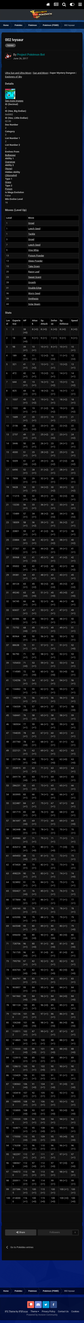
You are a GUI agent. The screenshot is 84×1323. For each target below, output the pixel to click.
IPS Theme (10, 1311)
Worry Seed (34, 293)
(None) (8, 168)
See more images (14, 100)
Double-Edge (35, 287)
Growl (31, 223)
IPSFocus (23, 1311)
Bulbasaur (10, 155)
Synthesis (33, 298)
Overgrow (10, 161)
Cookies (75, 1311)
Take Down (34, 266)
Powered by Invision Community (42, 1315)
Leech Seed (34, 228)
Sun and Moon (40, 72)
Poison (8, 188)
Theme (34, 1311)
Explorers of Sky (13, 76)
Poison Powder (36, 255)
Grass (8, 182)
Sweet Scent (34, 277)
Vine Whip (33, 250)
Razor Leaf (34, 271)
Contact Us (63, 1311)
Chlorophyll (11, 175)
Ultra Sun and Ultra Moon (18, 72)
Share (20, 1232)
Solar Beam (34, 304)
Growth (32, 282)
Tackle (31, 234)
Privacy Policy (48, 1311)
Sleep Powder (35, 260)
